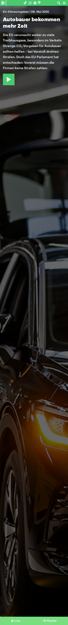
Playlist (52, 620)
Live (17, 620)
